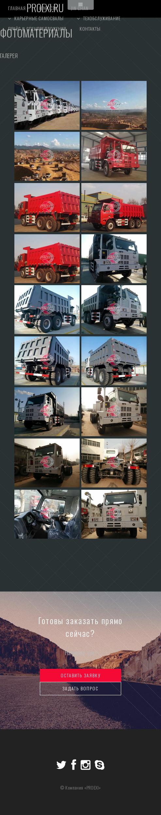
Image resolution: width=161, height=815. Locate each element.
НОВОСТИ (48, 8)
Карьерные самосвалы (39, 18)
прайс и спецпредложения (37, 28)
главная (17, 8)
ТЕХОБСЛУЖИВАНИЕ (102, 18)
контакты (90, 28)
